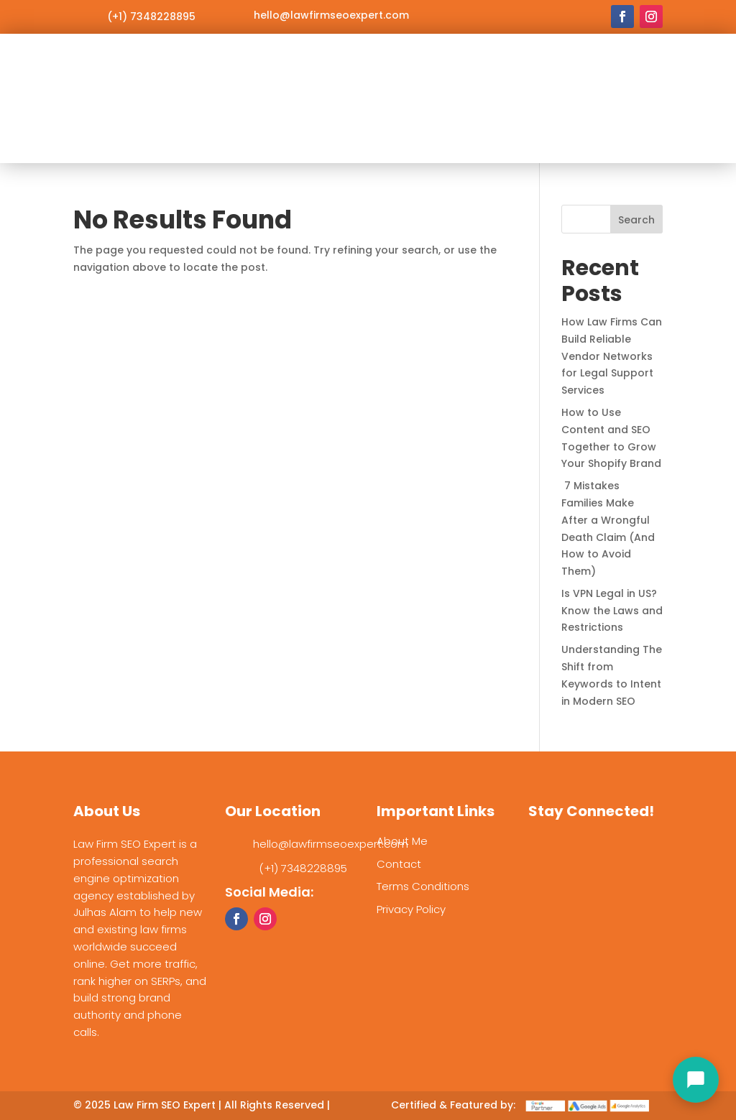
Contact (399, 863)
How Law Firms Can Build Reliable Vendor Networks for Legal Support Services (611, 356)
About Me (402, 840)
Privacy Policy (411, 909)
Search (636, 220)
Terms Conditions (423, 886)
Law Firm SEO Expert (165, 1105)
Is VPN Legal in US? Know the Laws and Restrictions (612, 610)
